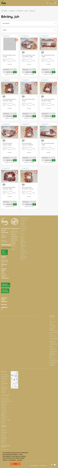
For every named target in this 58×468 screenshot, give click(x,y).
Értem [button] (15, 463)
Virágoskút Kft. (6, 36)
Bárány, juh (32, 10)
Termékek (11, 10)
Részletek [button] (19, 460)
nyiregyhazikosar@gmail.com (8, 247)
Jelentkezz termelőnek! (5, 290)
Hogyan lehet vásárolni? (4, 252)
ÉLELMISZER (19, 10)
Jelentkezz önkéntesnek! (5, 284)
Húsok (26, 10)
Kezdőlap (4, 10)
